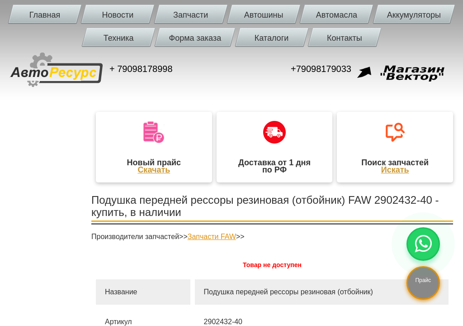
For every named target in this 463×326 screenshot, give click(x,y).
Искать (395, 169)
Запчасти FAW (212, 236)
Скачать (153, 169)
